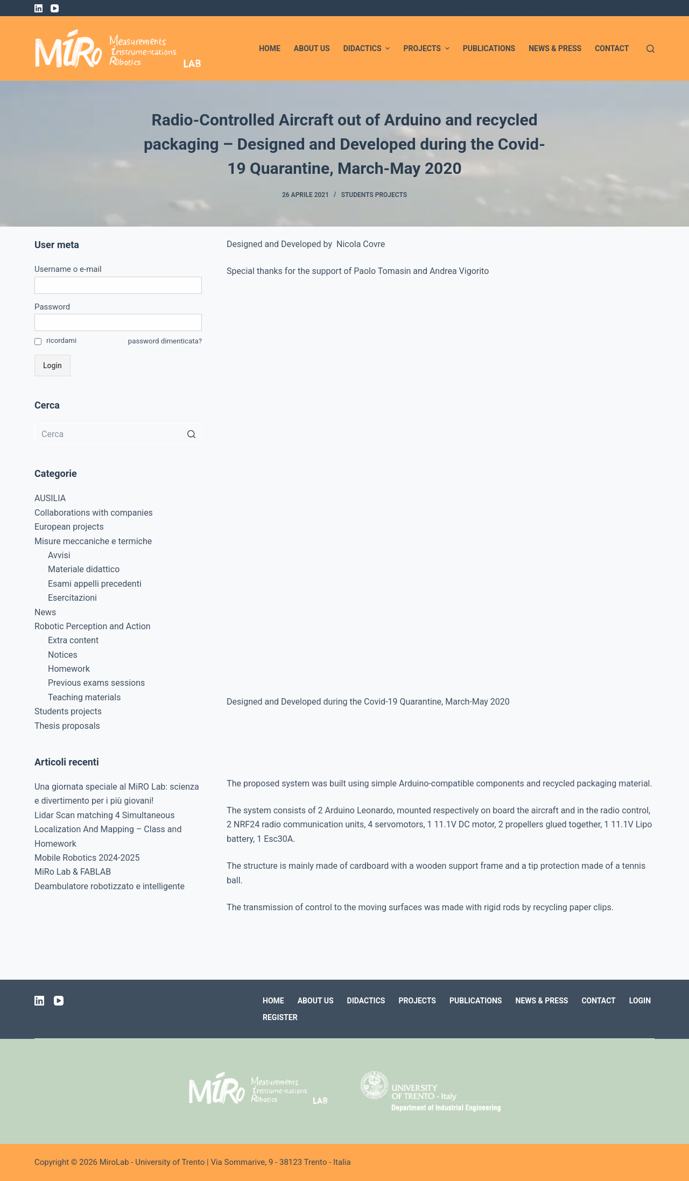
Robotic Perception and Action (92, 626)
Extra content (73, 640)
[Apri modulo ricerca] (650, 49)
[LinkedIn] (38, 8)
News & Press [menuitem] (555, 48)
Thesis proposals (67, 726)
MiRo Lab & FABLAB (72, 872)
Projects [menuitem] (427, 48)
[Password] (118, 322)
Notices (63, 655)
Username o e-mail (68, 269)
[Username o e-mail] (118, 285)
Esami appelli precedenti (95, 584)
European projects (69, 527)
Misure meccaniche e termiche (93, 541)
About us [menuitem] (312, 48)
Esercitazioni (72, 598)
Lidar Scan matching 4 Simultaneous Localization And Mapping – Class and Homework (107, 829)
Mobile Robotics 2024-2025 (87, 858)
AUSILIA (50, 498)
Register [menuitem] (280, 1017)
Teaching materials (84, 697)
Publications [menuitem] (489, 48)
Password (52, 307)
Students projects (374, 195)
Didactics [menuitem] (368, 48)
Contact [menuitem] (612, 48)
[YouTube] (55, 8)
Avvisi (59, 555)
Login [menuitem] (640, 1000)
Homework (69, 669)
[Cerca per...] (118, 434)
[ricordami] (37, 341)
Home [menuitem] (269, 48)
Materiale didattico (83, 569)
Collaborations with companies (93, 513)
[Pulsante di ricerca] (191, 434)
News (45, 612)
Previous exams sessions (96, 683)
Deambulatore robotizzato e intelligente (109, 886)
